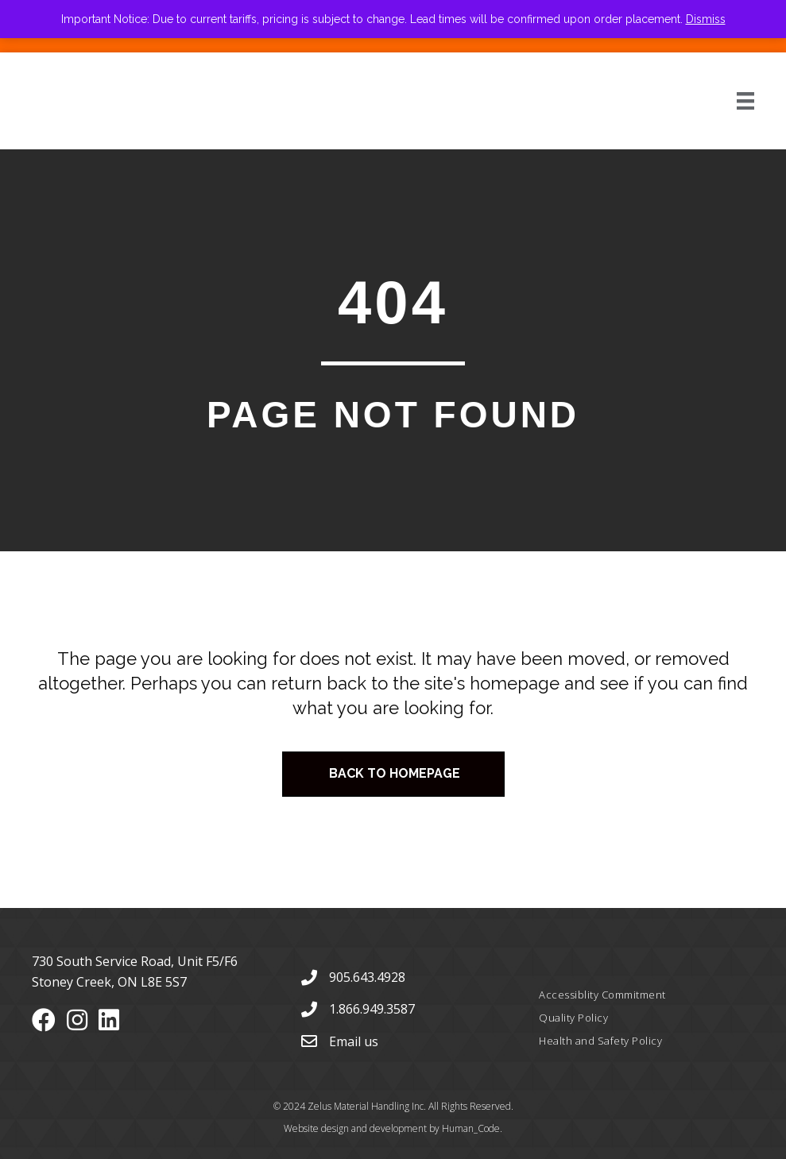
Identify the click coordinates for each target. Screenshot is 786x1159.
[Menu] (727, 100)
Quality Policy (573, 1017)
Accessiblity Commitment (602, 994)
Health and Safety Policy (600, 1040)
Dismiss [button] (706, 19)
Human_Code (471, 1128)
